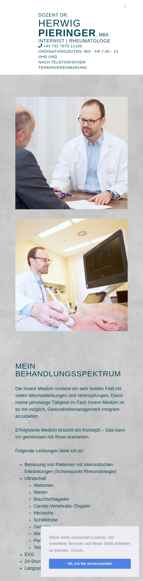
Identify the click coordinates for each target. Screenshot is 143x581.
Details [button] (77, 550)
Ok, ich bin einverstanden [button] (89, 564)
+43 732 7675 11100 (60, 46)
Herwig (73, 28)
